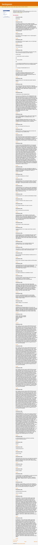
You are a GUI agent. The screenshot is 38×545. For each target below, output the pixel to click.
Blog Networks (5, 10)
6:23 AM (17, 409)
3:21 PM (17, 450)
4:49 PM (17, 462)
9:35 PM (17, 538)
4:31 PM (17, 455)
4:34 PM (17, 48)
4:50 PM (17, 467)
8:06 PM (17, 274)
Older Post (35, 541)
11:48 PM (17, 312)
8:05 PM (17, 269)
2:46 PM (17, 445)
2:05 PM (17, 20)
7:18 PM (17, 177)
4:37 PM (17, 82)
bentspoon (7, 4)
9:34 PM (17, 516)
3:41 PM (17, 32)
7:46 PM (17, 251)
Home (25, 541)
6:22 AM (17, 344)
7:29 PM (17, 202)
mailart (6, 14)
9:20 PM (17, 494)
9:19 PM (17, 488)
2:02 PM (17, 440)
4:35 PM (17, 69)
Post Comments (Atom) (21, 543)
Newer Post (15, 541)
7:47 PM (17, 257)
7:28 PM (17, 197)
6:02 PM (17, 133)
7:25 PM (17, 184)
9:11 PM (17, 480)
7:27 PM (17, 192)
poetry (4, 14)
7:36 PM (17, 231)
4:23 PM (17, 38)
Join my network (6, 16)
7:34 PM (17, 221)
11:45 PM (17, 299)
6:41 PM (17, 165)
